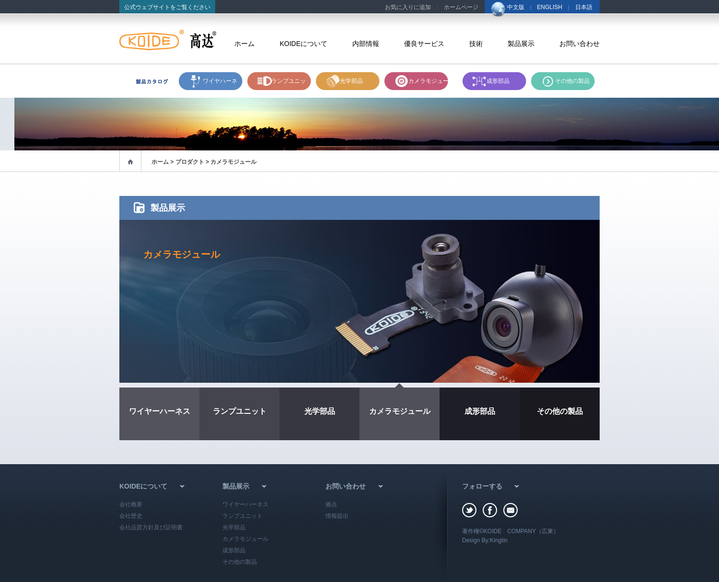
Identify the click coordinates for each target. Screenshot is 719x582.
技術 (476, 43)
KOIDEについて (303, 43)
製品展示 (521, 43)
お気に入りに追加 (408, 7)
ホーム (244, 43)
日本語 (583, 7)
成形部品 (498, 81)
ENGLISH (549, 7)
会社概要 (130, 504)
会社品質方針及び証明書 (151, 527)
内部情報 (365, 43)
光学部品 (351, 81)
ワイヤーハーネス (159, 411)
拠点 (331, 504)
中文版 (515, 7)
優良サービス (424, 43)
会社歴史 (130, 516)
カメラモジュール (431, 81)
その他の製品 (572, 81)
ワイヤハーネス (220, 84)
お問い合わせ (579, 43)
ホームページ (461, 7)
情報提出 (336, 516)
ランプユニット (288, 84)
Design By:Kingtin (485, 540)
